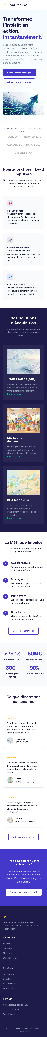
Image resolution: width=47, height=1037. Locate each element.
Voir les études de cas (23, 837)
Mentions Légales (23, 1031)
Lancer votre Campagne (19, 72)
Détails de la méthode (23, 630)
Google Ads (8, 974)
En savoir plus (15, 394)
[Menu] (40, 5)
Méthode (7, 953)
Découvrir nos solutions (19, 82)
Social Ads (8, 979)
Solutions (7, 948)
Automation (8, 988)
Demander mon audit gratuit (24, 892)
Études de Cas (10, 957)
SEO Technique (10, 983)
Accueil (6, 943)
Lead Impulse (15, 5)
